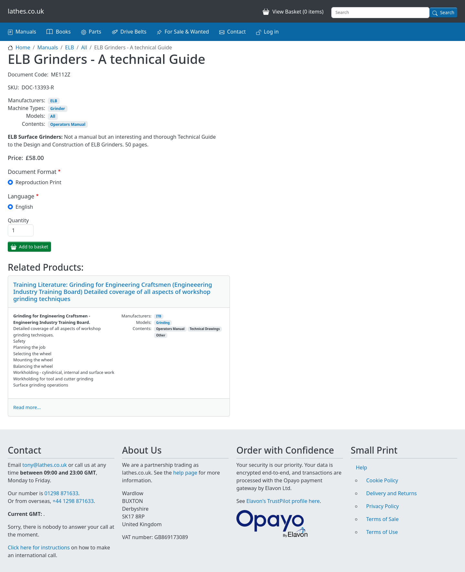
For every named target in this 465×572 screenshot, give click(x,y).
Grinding (163, 323)
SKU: (13, 87)
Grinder (57, 108)
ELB (69, 47)
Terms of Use (382, 532)
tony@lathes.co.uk (44, 464)
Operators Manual (68, 124)
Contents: (33, 123)
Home (23, 47)
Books (63, 31)
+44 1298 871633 (73, 501)
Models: (35, 115)
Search (447, 12)
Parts (95, 31)
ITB (158, 316)
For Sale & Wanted (186, 31)
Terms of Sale (382, 519)
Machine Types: (26, 108)
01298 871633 (61, 493)
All (84, 47)
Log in (271, 31)
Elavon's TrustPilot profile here (283, 501)
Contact (236, 31)
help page (185, 472)
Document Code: (28, 74)
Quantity (18, 220)
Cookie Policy (382, 480)
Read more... (27, 407)
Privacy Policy (382, 506)
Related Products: (46, 267)
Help (361, 467)
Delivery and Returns (391, 493)
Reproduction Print (38, 182)
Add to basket (33, 247)
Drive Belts (133, 31)
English (24, 206)
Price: (15, 158)
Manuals (26, 31)
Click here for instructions (39, 547)
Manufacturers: (26, 100)
